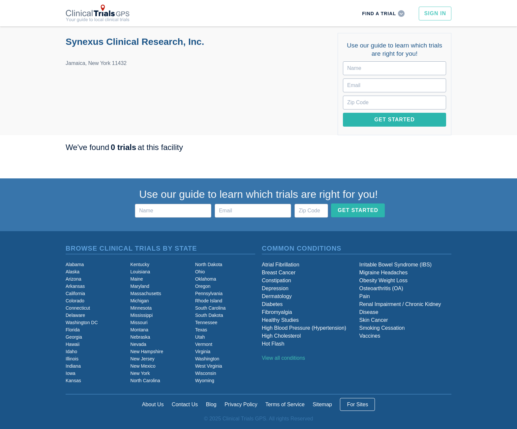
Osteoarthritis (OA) (381, 288)
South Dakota (209, 315)
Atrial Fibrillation (280, 264)
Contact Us (185, 404)
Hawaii (72, 344)
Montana (139, 329)
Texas (201, 329)
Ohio (200, 271)
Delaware (75, 315)
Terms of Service (285, 404)
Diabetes (272, 304)
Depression (275, 288)
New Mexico (142, 366)
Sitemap (322, 404)
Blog (211, 404)
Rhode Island (209, 300)
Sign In (435, 13)
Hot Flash (273, 344)
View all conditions (283, 358)
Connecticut (78, 308)
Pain (364, 296)
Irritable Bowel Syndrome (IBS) (395, 264)
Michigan (139, 300)
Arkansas (75, 286)
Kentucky (139, 264)
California (75, 293)
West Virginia (208, 366)
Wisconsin (205, 373)
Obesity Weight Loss (383, 280)
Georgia (74, 337)
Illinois (72, 358)
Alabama (75, 264)
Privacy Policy (241, 404)
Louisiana (140, 271)
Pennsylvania (209, 293)
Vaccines (369, 336)
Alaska (72, 271)
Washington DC (82, 322)
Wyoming (204, 380)
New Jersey (142, 358)
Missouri (138, 322)
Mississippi (141, 315)
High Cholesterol (281, 336)
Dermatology (277, 296)
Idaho (71, 351)
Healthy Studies (280, 320)
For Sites (357, 404)
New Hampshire (146, 351)
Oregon (203, 286)
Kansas (73, 380)
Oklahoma (205, 279)
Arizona (73, 279)
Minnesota (141, 308)
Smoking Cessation (382, 328)
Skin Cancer (373, 320)
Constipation (276, 280)
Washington (207, 358)
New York (140, 373)
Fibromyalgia (277, 312)
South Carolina (210, 308)
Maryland (139, 286)
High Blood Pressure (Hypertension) (304, 328)
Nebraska (140, 337)
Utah (200, 337)
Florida (73, 329)
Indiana (73, 366)
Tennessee (206, 322)
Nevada (138, 344)
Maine (136, 279)
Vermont (203, 344)
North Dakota (208, 264)
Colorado (75, 300)
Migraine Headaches (383, 272)
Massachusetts (145, 293)
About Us (153, 404)
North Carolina (145, 380)
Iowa (71, 373)
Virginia (202, 351)
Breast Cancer (278, 272)
